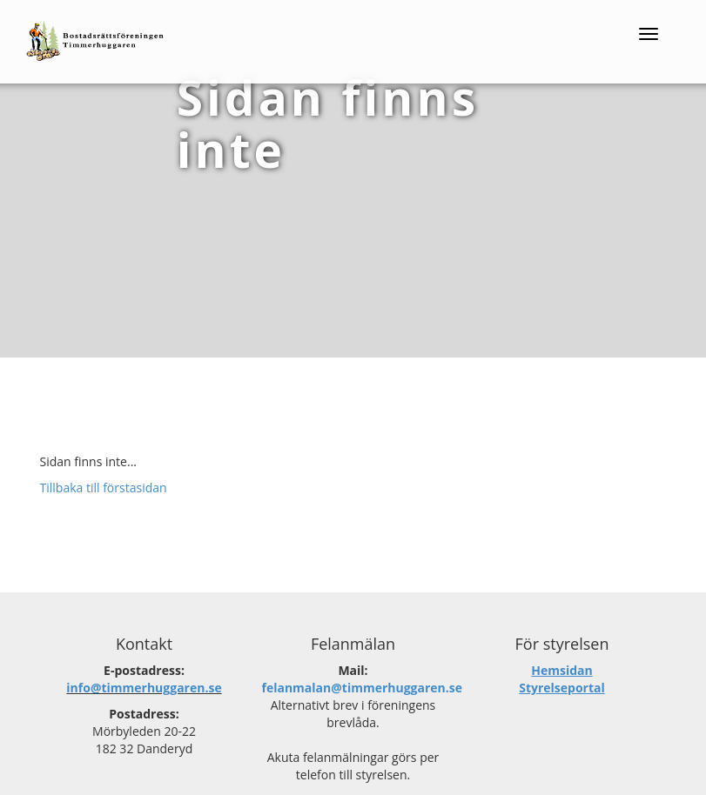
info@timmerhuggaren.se (143, 687)
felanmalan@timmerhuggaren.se (362, 687)
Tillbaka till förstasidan (103, 487)
